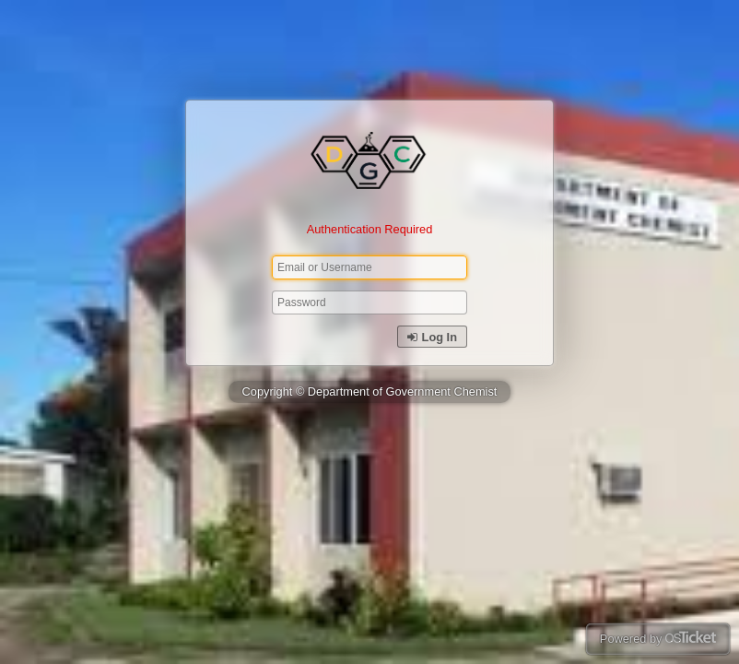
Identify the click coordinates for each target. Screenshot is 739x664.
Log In (432, 337)
